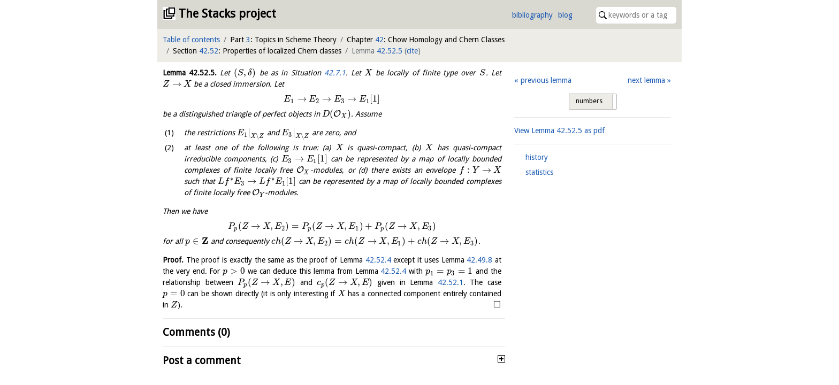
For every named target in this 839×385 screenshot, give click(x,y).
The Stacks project (227, 13)
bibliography (532, 15)
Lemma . (190, 72)
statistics (539, 172)
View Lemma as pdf (559, 130)
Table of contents (191, 39)
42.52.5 (389, 51)
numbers (589, 101)
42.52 (208, 51)
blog (565, 15)
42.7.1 (335, 72)
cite (412, 51)
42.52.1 (450, 282)
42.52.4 (378, 260)
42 (379, 39)
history (536, 157)
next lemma (646, 80)
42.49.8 (479, 260)
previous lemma (546, 80)
